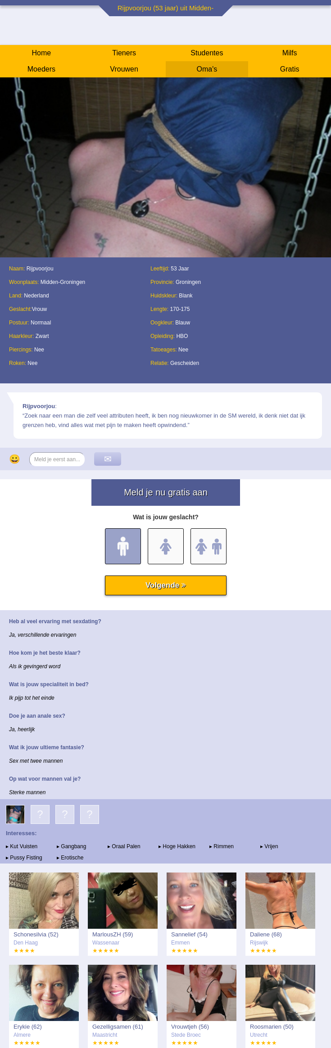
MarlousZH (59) (112, 934)
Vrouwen (124, 69)
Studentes (206, 53)
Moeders (41, 69)
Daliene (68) (266, 934)
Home (41, 53)
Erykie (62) (28, 1026)
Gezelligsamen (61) (117, 1026)
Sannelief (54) (189, 934)
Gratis (289, 69)
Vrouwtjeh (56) (190, 1026)
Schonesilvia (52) (36, 934)
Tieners (124, 53)
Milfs (289, 53)
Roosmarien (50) (272, 1026)
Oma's (207, 69)
